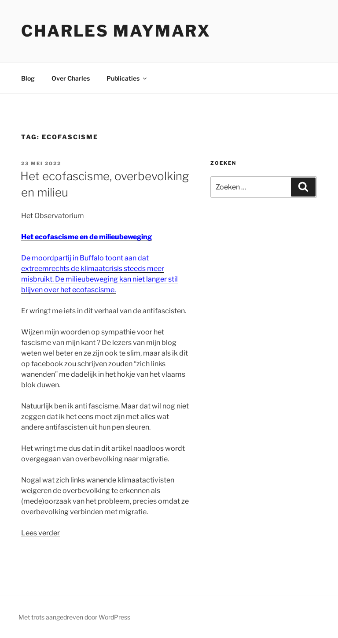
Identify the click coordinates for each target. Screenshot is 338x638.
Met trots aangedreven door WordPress (74, 617)
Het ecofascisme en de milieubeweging (86, 237)
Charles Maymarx (116, 31)
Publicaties (127, 78)
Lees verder (40, 533)
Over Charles (70, 78)
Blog (28, 78)
